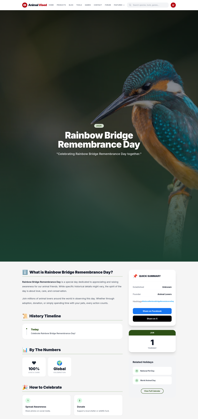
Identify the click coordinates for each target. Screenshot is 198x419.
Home (51, 5)
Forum (108, 5)
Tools (79, 5)
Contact (98, 5)
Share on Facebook (152, 311)
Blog (71, 5)
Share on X (152, 318)
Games (88, 5)
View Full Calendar (152, 391)
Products (61, 5)
